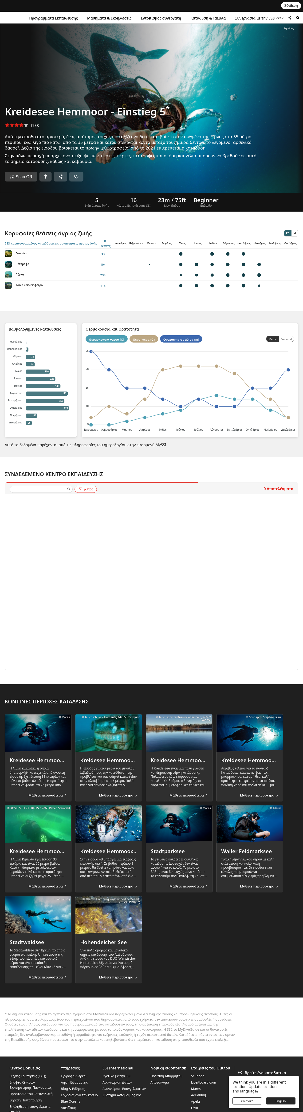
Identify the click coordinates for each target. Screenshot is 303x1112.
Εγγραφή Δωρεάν (74, 1076)
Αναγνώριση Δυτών (117, 1082)
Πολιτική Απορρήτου (166, 1076)
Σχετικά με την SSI (116, 1076)
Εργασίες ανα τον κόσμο (79, 1095)
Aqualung (198, 1095)
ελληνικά (247, 1101)
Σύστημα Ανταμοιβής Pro (121, 1095)
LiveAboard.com (203, 1082)
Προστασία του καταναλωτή (31, 1094)
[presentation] (39, 489)
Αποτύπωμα (159, 1082)
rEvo (194, 1107)
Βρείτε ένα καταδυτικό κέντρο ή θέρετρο (262, 1075)
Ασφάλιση (68, 1107)
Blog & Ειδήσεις (73, 1088)
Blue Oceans (70, 1101)
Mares (196, 1088)
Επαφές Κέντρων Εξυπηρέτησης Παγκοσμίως (30, 1085)
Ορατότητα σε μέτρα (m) (181, 339)
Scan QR (21, 176)
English (280, 1101)
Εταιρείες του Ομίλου (210, 1068)
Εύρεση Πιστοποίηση (25, 1100)
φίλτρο (85, 489)
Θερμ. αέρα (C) (144, 339)
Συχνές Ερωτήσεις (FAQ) (27, 1076)
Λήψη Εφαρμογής (74, 1082)
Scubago (198, 1076)
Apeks (196, 1101)
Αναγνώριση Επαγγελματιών (124, 1088)
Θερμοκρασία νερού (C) (106, 339)
